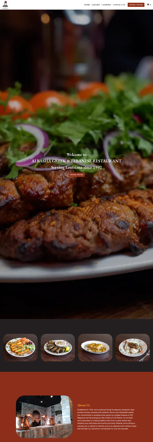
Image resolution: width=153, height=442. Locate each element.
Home (87, 5)
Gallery (96, 5)
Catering (106, 5)
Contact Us (119, 5)
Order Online (136, 5)
